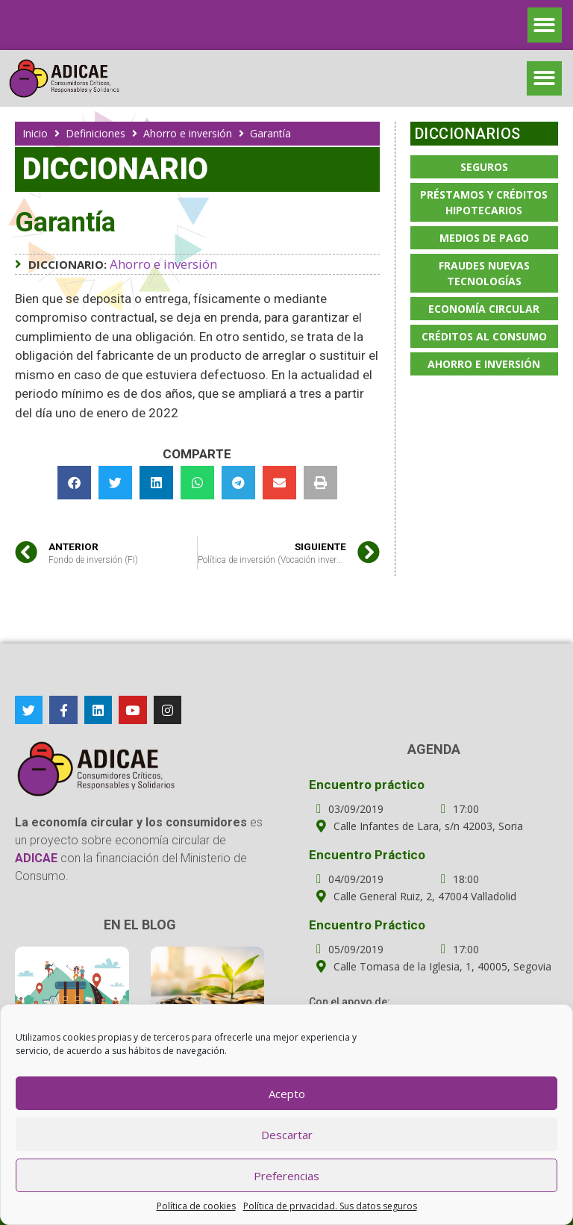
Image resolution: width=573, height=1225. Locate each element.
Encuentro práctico (367, 784)
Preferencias (286, 1175)
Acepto (287, 1093)
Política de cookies (196, 1206)
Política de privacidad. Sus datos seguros (330, 1206)
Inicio (35, 133)
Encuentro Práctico (367, 854)
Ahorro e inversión (187, 133)
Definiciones (95, 133)
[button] (545, 25)
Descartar (287, 1134)
